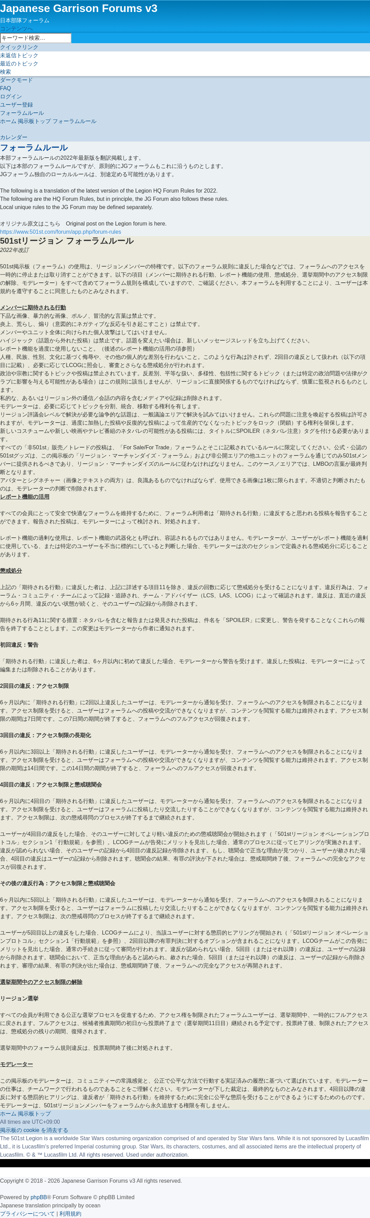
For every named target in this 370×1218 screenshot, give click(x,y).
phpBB (39, 1197)
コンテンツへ (16, 29)
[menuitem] (19, 55)
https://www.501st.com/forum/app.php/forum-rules (60, 232)
